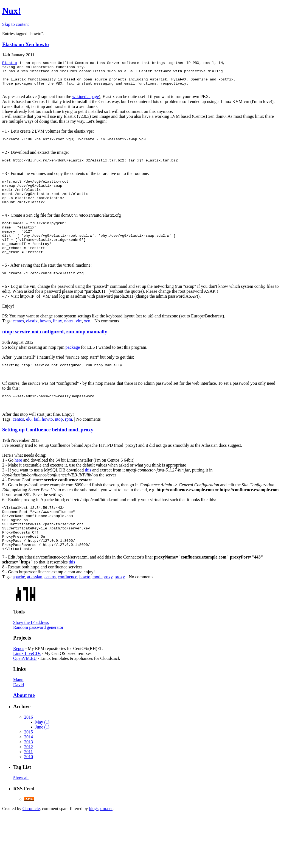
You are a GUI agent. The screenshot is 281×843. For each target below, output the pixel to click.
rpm (68, 439)
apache (19, 606)
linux (57, 339)
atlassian (34, 606)
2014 (28, 766)
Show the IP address (31, 652)
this (88, 490)
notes (69, 339)
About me (24, 725)
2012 (28, 776)
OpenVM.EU (25, 688)
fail (37, 439)
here (18, 480)
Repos (18, 678)
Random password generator (38, 657)
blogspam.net (101, 838)
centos (18, 339)
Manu (18, 709)
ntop (59, 439)
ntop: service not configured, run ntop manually (54, 350)
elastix (32, 339)
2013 (28, 771)
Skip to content (15, 24)
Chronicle (31, 838)
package (73, 366)
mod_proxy (102, 606)
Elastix (9, 63)
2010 (28, 786)
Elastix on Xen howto (25, 44)
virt (79, 339)
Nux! (11, 11)
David (18, 714)
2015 (28, 761)
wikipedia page (85, 101)
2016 (28, 746)
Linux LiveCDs (27, 683)
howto (45, 339)
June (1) (42, 756)
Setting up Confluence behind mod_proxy (47, 450)
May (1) (42, 751)
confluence (67, 606)
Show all (21, 807)
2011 (28, 781)
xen (87, 339)
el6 (29, 439)
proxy (120, 606)
